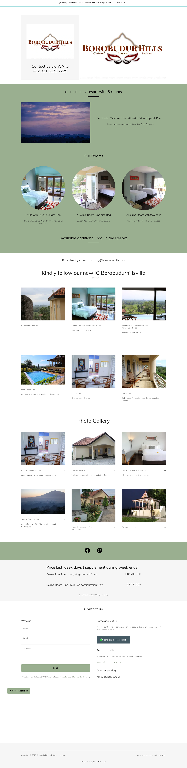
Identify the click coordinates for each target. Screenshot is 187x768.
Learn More (120, 3)
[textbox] (55, 629)
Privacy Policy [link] (65, 677)
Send (55, 668)
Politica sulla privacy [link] (93, 762)
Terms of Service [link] (79, 677)
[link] (50, 41)
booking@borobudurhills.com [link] (109, 662)
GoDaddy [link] (149, 755)
